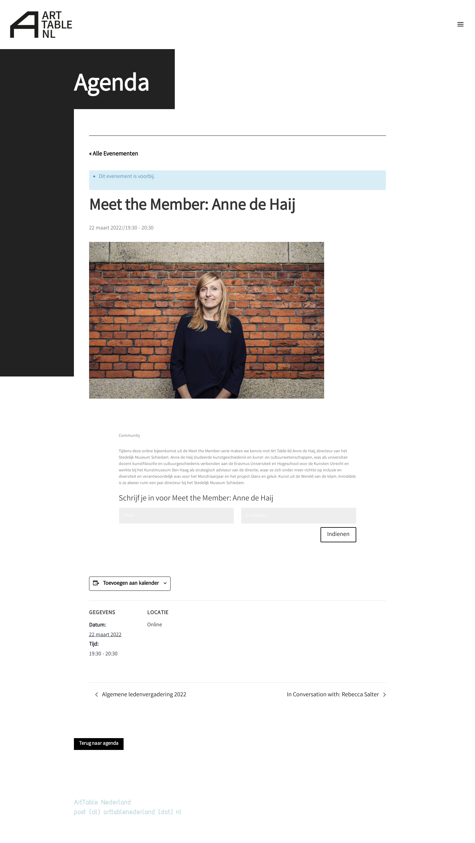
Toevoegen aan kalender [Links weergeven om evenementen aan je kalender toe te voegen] (131, 583)
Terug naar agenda (98, 744)
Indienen (338, 534)
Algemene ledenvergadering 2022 (143, 695)
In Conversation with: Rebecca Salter (333, 695)
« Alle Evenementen (113, 154)
